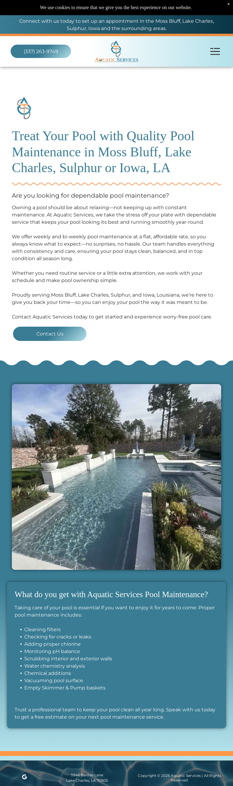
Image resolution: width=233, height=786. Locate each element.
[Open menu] (215, 51)
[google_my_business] (24, 778)
